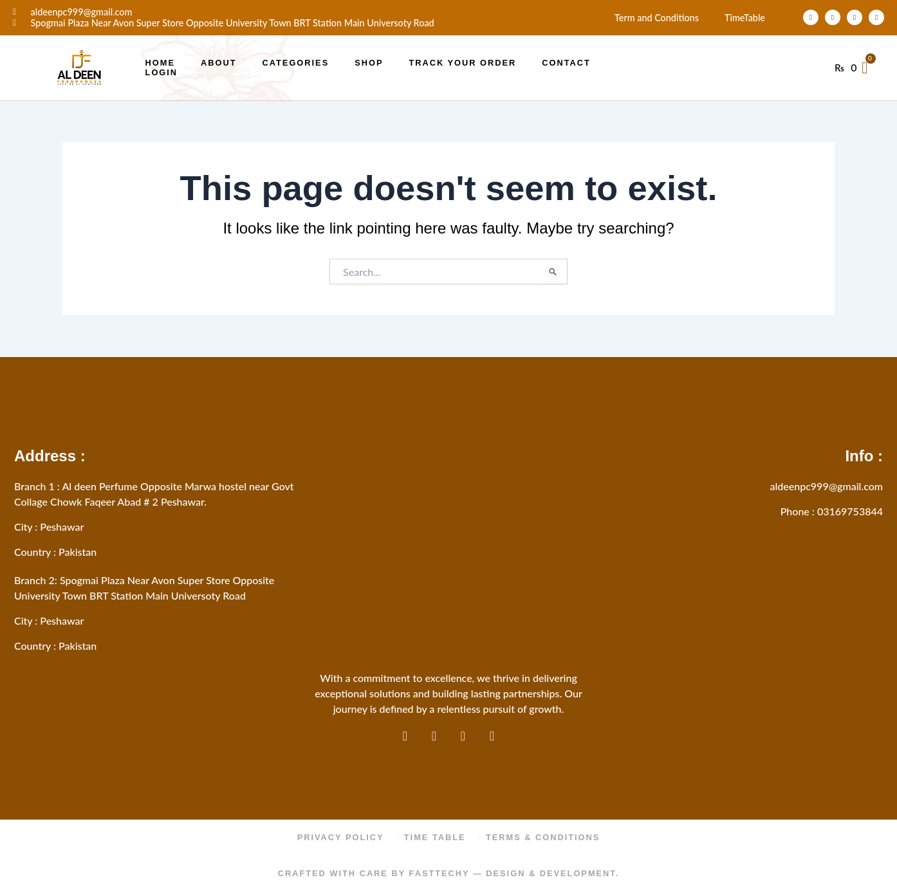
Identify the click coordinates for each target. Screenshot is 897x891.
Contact (566, 63)
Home (160, 63)
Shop (369, 63)
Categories (296, 63)
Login (161, 72)
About (219, 63)
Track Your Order (462, 63)
